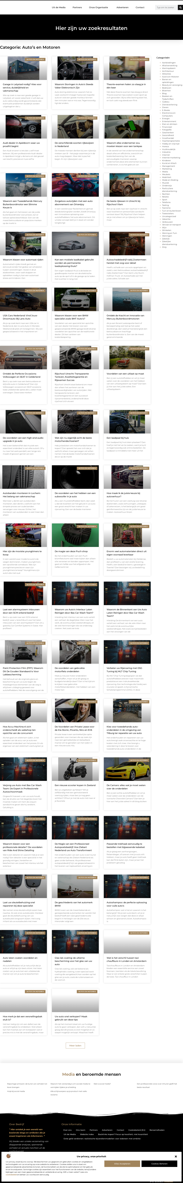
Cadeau (165, 102)
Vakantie (166, 219)
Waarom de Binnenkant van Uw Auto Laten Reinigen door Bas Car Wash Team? (127, 612)
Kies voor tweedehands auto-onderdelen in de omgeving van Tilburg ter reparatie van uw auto (124, 729)
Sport (164, 199)
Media (165, 171)
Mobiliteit (166, 177)
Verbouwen (167, 222)
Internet (166, 155)
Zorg (164, 247)
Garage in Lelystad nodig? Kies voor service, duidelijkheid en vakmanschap (22, 87)
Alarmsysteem (169, 68)
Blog (164, 93)
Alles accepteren (122, 1164)
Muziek (165, 183)
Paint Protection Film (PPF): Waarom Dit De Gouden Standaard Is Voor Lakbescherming (23, 671)
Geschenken (168, 132)
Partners (77, 7)
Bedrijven (166, 88)
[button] (175, 1156)
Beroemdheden (157, 1130)
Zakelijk (166, 239)
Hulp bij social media (16, 1091)
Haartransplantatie (171, 141)
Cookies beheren (159, 1164)
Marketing (167, 169)
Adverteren (123, 7)
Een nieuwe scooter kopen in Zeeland (75, 785)
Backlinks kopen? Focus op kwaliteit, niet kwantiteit (123, 1134)
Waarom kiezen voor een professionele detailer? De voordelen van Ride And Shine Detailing (22, 847)
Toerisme (166, 208)
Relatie (165, 197)
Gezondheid (168, 135)
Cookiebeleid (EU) (136, 1130)
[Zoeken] (180, 7)
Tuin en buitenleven (171, 211)
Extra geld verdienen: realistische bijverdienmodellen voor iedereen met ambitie (102, 1138)
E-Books (166, 110)
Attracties (166, 74)
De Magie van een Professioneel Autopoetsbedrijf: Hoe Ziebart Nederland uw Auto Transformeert (73, 847)
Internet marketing (171, 157)
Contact (140, 7)
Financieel (167, 127)
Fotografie (167, 129)
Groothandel (168, 138)
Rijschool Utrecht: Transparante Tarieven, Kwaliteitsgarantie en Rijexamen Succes (72, 376)
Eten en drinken (169, 124)
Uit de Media (58, 7)
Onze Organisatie (99, 7)
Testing (165, 205)
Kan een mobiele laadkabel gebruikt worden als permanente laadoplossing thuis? (74, 262)
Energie (166, 118)
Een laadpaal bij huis (118, 437)
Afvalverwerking (169, 65)
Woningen (167, 236)
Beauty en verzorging (172, 85)
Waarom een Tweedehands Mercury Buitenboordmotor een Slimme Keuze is (22, 204)
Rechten (166, 194)
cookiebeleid (11, 1175)
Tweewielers (168, 213)
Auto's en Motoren (170, 76)
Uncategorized (169, 216)
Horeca (165, 146)
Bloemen (166, 90)
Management (168, 166)
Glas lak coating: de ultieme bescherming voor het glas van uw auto (73, 961)
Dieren (165, 107)
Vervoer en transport (171, 224)
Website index (87, 1134)
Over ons (67, 1130)
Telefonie (166, 202)
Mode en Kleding (170, 180)
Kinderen (166, 160)
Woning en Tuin (169, 233)
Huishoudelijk (168, 149)
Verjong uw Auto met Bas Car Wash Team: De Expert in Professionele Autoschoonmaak (22, 788)
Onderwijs (167, 185)
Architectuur (168, 71)
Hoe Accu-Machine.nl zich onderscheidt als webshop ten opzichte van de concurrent (19, 729)
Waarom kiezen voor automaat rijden (23, 259)
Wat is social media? (102, 1084)
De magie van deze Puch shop (71, 551)
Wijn (164, 227)
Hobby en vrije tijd (170, 144)
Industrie (166, 152)
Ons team (80, 1130)
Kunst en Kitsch (169, 163)
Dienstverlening (169, 104)
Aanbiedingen (169, 62)
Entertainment (169, 121)
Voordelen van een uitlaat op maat (125, 373)
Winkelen (166, 230)
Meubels (166, 174)
